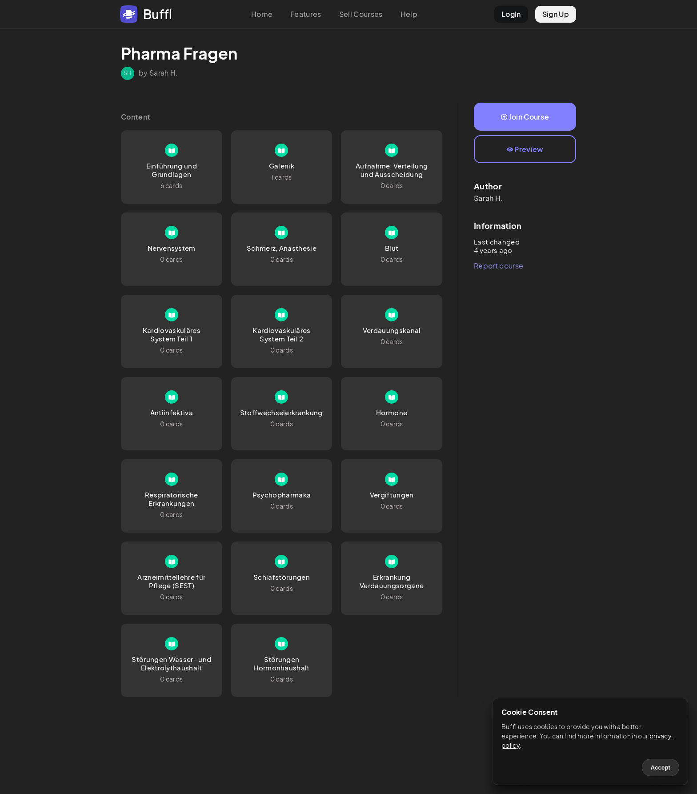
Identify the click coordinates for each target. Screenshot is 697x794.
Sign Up (555, 14)
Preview (525, 149)
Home (261, 14)
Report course (498, 265)
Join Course (525, 116)
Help (409, 14)
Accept (660, 767)
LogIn (511, 14)
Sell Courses (361, 14)
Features (305, 14)
